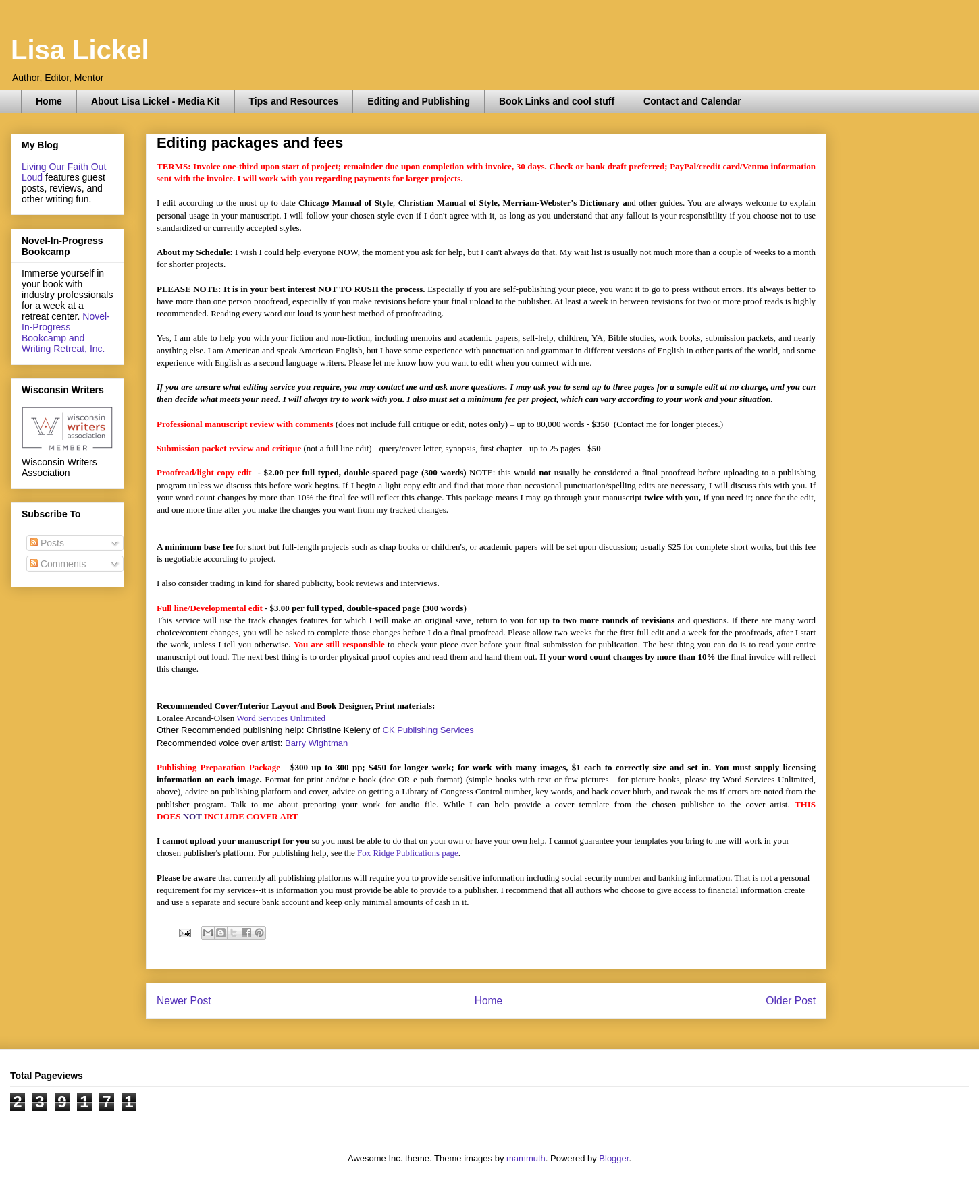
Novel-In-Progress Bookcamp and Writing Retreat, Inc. (66, 332)
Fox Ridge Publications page (407, 853)
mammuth (526, 1158)
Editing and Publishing (418, 101)
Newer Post (184, 1000)
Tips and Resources (294, 101)
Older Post (791, 1000)
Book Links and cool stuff (556, 101)
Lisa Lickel (80, 50)
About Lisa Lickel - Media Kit (155, 101)
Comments (58, 563)
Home (49, 101)
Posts (47, 543)
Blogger (614, 1158)
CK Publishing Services (428, 730)
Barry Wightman (316, 743)
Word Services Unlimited (280, 718)
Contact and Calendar (692, 101)
